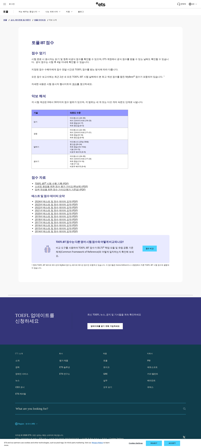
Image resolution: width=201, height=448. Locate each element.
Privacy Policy (97, 443)
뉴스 (17, 380)
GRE (105, 374)
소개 (17, 360)
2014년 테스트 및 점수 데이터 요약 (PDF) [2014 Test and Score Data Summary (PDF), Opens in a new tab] (56, 231)
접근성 (104, 439)
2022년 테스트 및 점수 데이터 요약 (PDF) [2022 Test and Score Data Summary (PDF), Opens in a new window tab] (56, 207)
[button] (29, 11)
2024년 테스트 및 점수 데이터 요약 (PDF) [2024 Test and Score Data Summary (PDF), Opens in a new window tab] (56, 201)
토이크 (106, 367)
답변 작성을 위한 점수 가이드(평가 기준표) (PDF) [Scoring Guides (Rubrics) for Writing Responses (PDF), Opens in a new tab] (60, 189)
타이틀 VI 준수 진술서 (90, 439)
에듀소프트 (152, 367)
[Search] (184, 408)
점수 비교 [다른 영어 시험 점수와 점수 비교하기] (150, 248)
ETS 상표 (43, 439)
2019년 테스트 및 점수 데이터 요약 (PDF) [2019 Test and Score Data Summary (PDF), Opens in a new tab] (56, 216)
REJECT (154, 443)
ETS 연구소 (64, 374)
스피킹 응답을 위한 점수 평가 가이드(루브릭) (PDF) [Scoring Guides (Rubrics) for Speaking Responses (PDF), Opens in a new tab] (61, 186)
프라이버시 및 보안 (29, 439)
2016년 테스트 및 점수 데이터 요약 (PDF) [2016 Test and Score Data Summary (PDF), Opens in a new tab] (56, 225)
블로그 (81, 11)
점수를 (75, 84)
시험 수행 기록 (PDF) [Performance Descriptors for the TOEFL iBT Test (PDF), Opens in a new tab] (51, 183)
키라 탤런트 (152, 374)
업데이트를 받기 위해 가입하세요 (105, 326)
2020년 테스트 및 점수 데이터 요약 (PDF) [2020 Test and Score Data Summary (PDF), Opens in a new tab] (56, 213)
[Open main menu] (4, 4)
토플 (105, 360)
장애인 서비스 (21, 374)
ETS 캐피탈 (20, 394)
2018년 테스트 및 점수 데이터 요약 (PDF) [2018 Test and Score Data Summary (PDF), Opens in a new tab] (56, 219)
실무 (105, 380)
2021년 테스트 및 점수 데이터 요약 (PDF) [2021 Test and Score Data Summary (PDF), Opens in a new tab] (56, 210)
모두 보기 (107, 387)
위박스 (150, 387)
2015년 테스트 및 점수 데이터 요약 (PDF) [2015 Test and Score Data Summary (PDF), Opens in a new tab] (56, 228)
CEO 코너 (19, 387)
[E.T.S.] (100, 4)
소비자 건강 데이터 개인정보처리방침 (64, 439)
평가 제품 (63, 360)
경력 (17, 367)
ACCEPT (172, 443)
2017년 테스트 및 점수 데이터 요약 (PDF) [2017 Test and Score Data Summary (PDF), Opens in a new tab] (56, 222)
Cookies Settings (116, 439)
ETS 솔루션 (64, 367)
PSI (148, 360)
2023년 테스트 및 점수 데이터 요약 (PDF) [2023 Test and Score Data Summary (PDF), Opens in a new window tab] (56, 204)
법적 (17, 439)
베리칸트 (151, 380)
